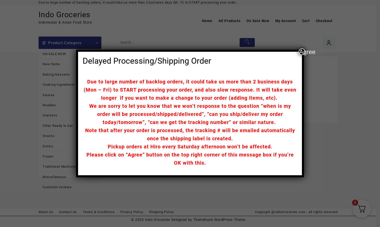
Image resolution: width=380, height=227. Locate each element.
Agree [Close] (302, 51)
